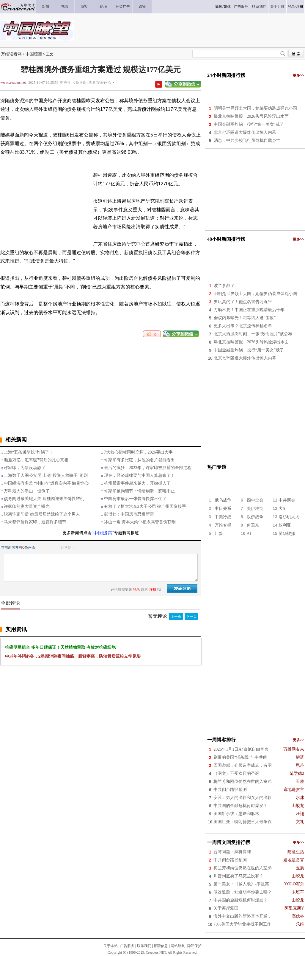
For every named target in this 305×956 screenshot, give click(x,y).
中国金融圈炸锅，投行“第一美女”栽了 (249, 124)
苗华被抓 (287, 533)
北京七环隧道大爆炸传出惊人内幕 (245, 132)
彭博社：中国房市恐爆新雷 (129, 514)
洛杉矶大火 (289, 517)
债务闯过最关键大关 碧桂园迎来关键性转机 (44, 498)
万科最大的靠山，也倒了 (27, 491)
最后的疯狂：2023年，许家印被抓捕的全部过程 (147, 467)
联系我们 (144, 946)
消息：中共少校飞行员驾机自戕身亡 (247, 140)
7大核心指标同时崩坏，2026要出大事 (138, 452)
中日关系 (223, 508)
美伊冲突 (255, 508)
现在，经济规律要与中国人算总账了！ (139, 475)
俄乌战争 (223, 500)
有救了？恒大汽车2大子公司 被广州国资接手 (145, 506)
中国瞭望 (34, 54)
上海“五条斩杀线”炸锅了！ (28, 452)
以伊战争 (255, 517)
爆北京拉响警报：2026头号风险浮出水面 (251, 116)
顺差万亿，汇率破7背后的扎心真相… (38, 460)
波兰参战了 (224, 285)
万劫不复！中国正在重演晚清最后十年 (249, 310)
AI (249, 533)
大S (282, 508)
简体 (218, 6)
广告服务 (127, 946)
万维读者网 (11, 54)
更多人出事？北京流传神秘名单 (243, 326)
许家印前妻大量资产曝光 (27, 506)
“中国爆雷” (103, 533)
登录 (291, 6)
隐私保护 (194, 946)
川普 (219, 533)
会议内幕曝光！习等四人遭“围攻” (245, 318)
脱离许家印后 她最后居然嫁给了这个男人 (42, 514)
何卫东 (253, 525)
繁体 (227, 6)
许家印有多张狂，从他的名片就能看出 (139, 460)
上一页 (176, 616)
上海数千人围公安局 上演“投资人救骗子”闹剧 (46, 475)
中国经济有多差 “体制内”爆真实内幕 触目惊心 (46, 483)
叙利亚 (285, 525)
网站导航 (178, 946)
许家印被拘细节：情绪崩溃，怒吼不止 (139, 491)
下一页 (191, 616)
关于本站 (110, 946)
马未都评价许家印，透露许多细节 (35, 522)
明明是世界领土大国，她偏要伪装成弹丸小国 (255, 108)
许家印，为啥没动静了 (24, 467)
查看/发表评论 (100, 82)
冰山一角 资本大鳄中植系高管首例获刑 (140, 522)
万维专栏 (223, 525)
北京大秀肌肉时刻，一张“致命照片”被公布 (253, 334)
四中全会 (255, 500)
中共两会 (287, 500)
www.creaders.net (13, 82)
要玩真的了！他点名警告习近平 (243, 301)
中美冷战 (223, 517)
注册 (299, 6)
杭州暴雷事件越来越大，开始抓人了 (137, 483)
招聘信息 (161, 946)
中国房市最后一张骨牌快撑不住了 (135, 498)
